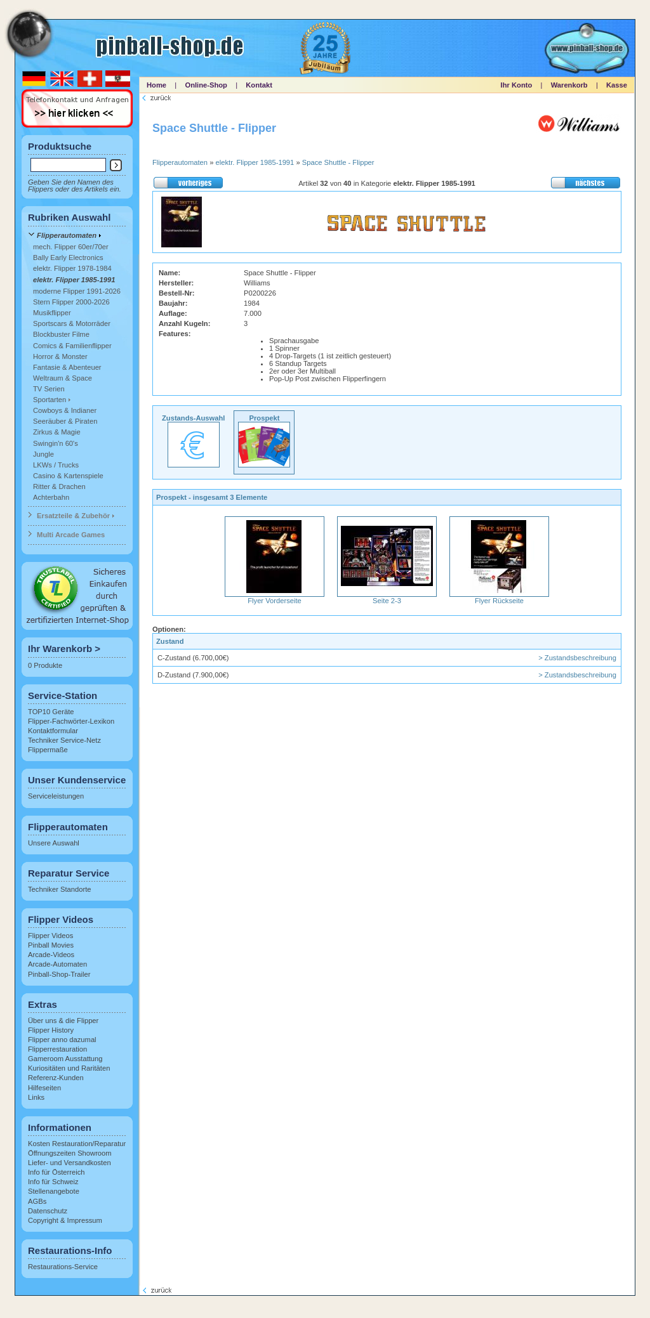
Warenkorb (569, 85)
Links (36, 1097)
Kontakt (259, 85)
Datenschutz (47, 1211)
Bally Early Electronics (68, 257)
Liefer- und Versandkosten (69, 1162)
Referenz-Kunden (56, 1077)
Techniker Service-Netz (64, 740)
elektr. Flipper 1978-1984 (72, 268)
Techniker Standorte (59, 889)
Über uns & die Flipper (63, 1020)
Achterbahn (51, 497)
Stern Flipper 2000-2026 (71, 302)
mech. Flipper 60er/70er (71, 247)
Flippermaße (48, 750)
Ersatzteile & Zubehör (73, 515)
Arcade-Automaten (57, 964)
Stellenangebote (53, 1191)
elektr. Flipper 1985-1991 (74, 280)
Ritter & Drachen (59, 486)
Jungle (43, 454)
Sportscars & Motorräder (71, 323)
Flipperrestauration (57, 1049)
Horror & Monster (60, 356)
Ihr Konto (517, 85)
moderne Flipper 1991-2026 (77, 291)
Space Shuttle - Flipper (338, 162)
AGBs (37, 1201)
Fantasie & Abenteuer (67, 367)
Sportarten (49, 399)
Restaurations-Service (63, 1266)
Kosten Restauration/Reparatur (77, 1143)
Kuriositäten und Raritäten (69, 1068)
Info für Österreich (56, 1172)
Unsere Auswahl (53, 843)
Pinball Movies (51, 945)
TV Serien (49, 389)
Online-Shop (206, 85)
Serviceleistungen (56, 796)
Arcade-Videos (51, 954)
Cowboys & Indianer (64, 410)
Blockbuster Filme (61, 334)
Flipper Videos (50, 935)
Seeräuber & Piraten (65, 421)
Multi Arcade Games (71, 534)
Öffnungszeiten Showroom (70, 1153)
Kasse (616, 85)
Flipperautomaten (66, 235)
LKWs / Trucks (56, 465)
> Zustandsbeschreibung (577, 658)
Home (156, 85)
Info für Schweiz (53, 1181)
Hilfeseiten (44, 1088)
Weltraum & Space (62, 378)
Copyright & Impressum (65, 1220)
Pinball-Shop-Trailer (59, 974)
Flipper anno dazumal (62, 1039)
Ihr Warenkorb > (64, 648)
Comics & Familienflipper (72, 345)
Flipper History (51, 1030)
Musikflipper (52, 312)
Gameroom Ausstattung (65, 1058)
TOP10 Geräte (51, 711)
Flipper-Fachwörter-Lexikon (71, 721)
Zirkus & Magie (57, 432)
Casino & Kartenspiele (68, 476)
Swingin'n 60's (55, 443)
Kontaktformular (53, 730)
